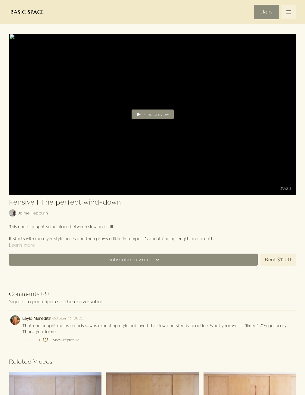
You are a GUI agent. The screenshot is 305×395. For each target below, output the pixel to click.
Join (266, 12)
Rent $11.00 (278, 259)
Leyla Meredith (36, 318)
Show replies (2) (66, 340)
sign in (17, 301)
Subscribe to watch (134, 259)
